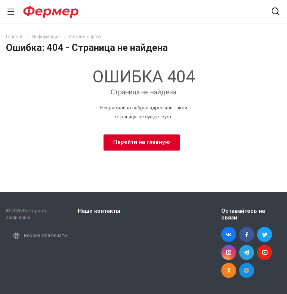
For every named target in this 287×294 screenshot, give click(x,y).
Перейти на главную (141, 142)
